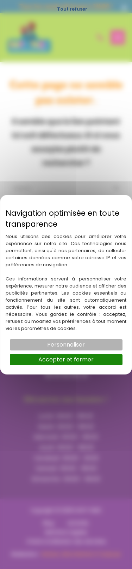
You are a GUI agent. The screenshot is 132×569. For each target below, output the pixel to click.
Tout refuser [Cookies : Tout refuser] (72, 9)
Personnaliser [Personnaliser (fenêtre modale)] (66, 345)
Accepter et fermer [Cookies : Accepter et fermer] (66, 359)
